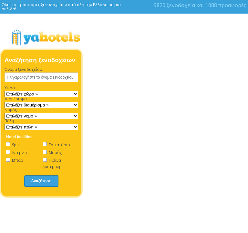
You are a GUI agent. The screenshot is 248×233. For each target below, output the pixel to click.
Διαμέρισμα (16, 99)
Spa (12, 145)
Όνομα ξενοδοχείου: (24, 70)
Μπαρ (14, 160)
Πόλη (9, 121)
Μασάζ (52, 152)
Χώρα (10, 88)
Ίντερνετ (16, 152)
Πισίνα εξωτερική (51, 163)
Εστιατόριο (56, 145)
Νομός (11, 110)
